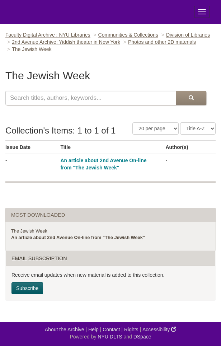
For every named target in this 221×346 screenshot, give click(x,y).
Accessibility (159, 329)
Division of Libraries (188, 35)
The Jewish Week (29, 231)
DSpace (142, 337)
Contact (111, 329)
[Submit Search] (191, 98)
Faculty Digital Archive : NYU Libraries (47, 35)
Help (93, 329)
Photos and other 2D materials (162, 42)
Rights (131, 329)
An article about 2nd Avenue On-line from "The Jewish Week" (78, 237)
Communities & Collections (128, 35)
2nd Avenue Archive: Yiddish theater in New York (66, 42)
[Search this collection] (90, 98)
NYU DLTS (110, 337)
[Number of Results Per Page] (155, 128)
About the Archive (64, 329)
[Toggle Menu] (202, 12)
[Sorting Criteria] (198, 128)
